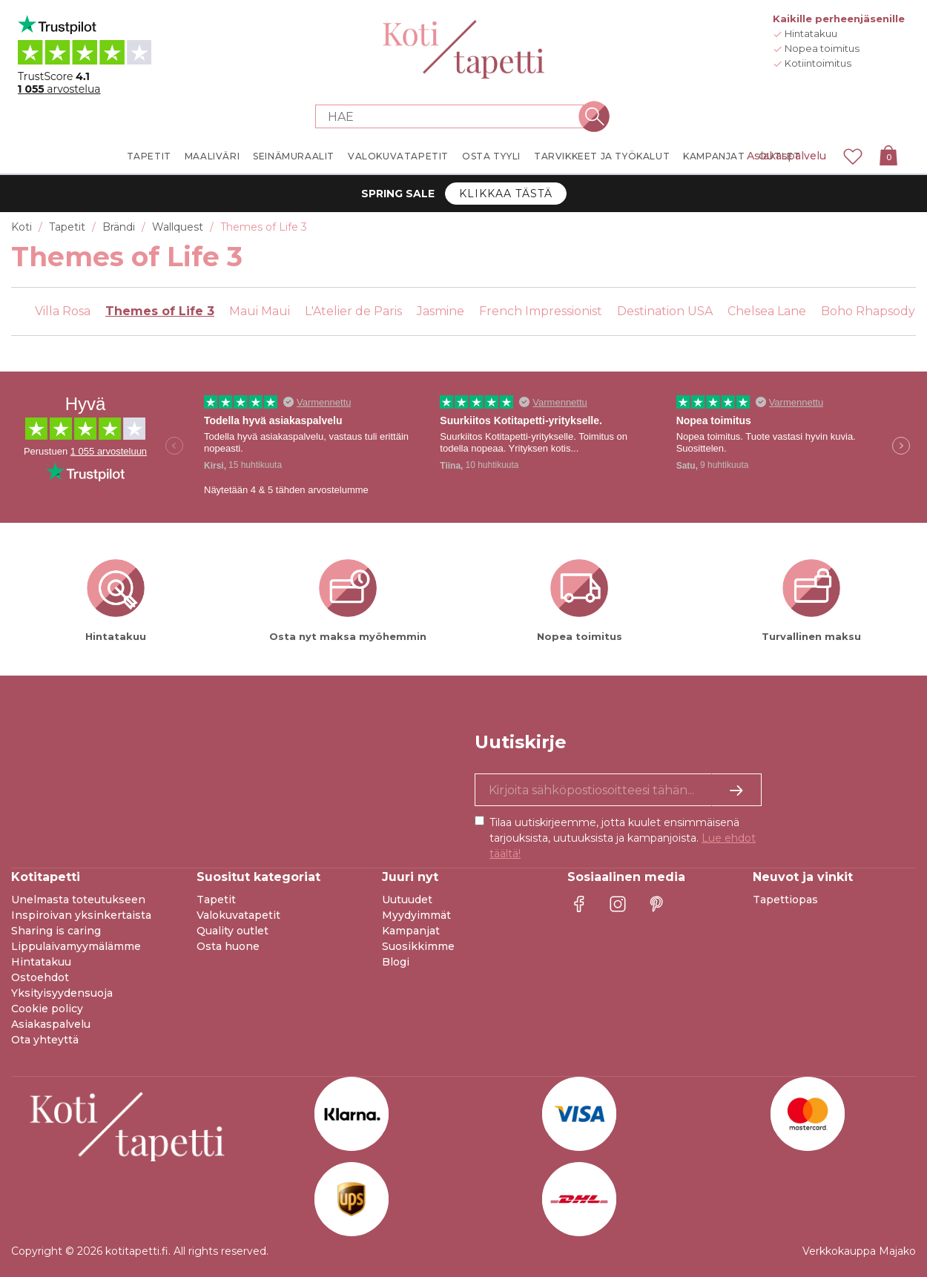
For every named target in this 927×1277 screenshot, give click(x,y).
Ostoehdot (40, 977)
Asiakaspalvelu (786, 155)
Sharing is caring (56, 930)
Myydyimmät (416, 915)
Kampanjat (411, 930)
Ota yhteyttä (45, 1039)
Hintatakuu (41, 962)
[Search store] (454, 116)
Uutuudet (407, 899)
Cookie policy (47, 1008)
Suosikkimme (418, 946)
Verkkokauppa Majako (859, 1251)
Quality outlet (232, 930)
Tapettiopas (785, 899)
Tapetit (216, 899)
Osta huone (228, 946)
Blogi (395, 962)
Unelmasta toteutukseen (78, 899)
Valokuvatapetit (238, 915)
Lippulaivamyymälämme (76, 946)
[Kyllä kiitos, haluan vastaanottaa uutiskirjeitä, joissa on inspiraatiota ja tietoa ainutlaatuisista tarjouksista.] (618, 789)
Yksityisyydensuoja (62, 993)
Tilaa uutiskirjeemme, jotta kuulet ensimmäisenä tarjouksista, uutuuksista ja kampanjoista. (622, 838)
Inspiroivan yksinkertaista (81, 915)
